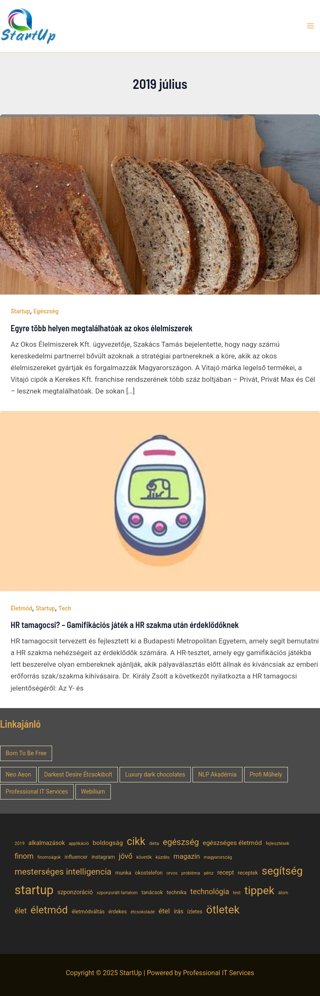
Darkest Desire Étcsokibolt (78, 774)
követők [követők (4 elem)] (144, 857)
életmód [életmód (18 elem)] (49, 910)
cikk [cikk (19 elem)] (136, 841)
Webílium (93, 791)
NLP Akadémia (217, 774)
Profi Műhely (266, 774)
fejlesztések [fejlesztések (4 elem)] (278, 843)
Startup (20, 311)
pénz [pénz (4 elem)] (208, 873)
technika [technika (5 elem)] (177, 892)
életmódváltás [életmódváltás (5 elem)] (88, 911)
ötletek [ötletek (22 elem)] (223, 909)
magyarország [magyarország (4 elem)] (218, 857)
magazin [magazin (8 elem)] (186, 856)
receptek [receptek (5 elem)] (248, 873)
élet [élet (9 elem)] (21, 910)
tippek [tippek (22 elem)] (259, 890)
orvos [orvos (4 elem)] (172, 873)
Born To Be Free (26, 753)
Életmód (21, 608)
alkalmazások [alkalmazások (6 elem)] (46, 843)
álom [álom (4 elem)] (283, 892)
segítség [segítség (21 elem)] (282, 871)
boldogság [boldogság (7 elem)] (107, 843)
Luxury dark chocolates (155, 774)
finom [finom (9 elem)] (24, 856)
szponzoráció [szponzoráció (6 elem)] (75, 892)
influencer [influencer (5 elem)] (76, 857)
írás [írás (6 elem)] (178, 911)
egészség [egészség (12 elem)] (181, 842)
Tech (64, 608)
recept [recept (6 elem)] (225, 872)
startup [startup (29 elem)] (34, 890)
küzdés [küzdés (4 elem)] (162, 857)
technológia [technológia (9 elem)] (209, 891)
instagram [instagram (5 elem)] (103, 857)
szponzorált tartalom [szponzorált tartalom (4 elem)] (117, 892)
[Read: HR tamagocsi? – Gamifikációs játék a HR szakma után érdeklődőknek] (160, 501)
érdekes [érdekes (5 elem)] (117, 911)
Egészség (45, 311)
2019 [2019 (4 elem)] (20, 843)
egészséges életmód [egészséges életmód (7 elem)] (232, 843)
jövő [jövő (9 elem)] (125, 856)
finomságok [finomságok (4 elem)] (49, 857)
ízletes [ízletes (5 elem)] (194, 911)
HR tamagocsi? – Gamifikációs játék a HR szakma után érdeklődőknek (125, 625)
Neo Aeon (18, 774)
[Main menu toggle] (310, 25)
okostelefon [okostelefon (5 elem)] (148, 873)
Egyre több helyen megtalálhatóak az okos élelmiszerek (102, 328)
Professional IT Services (37, 791)
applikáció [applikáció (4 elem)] (79, 843)
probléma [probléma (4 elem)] (190, 873)
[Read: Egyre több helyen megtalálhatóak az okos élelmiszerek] (160, 203)
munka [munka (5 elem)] (123, 873)
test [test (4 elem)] (236, 892)
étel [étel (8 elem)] (164, 911)
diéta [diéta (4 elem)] (154, 843)
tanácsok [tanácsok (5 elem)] (152, 892)
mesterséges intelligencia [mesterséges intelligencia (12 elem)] (63, 872)
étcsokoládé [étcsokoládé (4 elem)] (142, 912)
